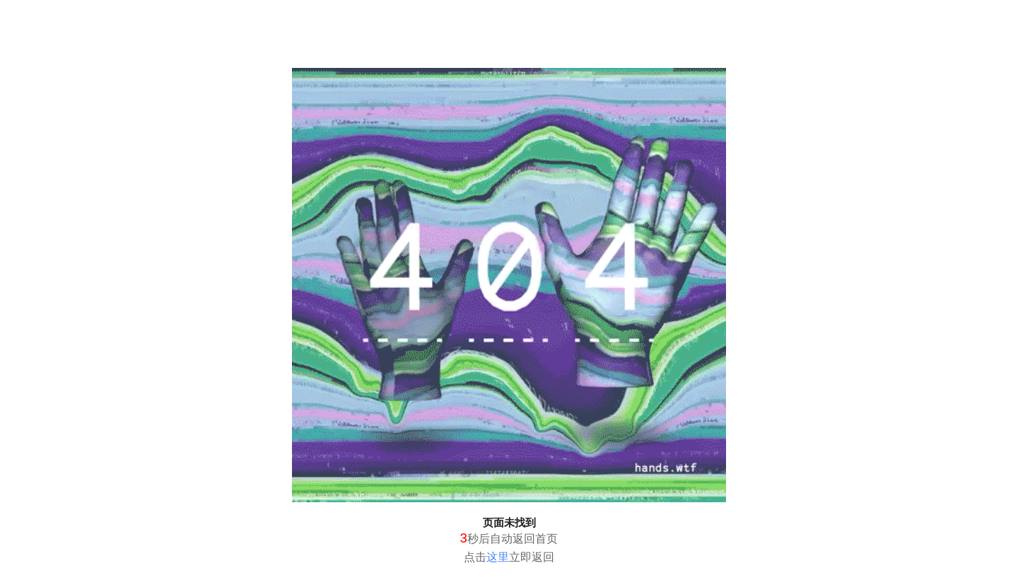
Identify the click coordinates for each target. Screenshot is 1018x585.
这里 (497, 557)
